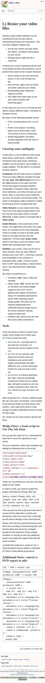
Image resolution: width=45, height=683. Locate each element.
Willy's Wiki (14, 3)
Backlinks (26, 666)
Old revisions (18, 666)
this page (18, 369)
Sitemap (26, 659)
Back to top (34, 666)
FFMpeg (8, 338)
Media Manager (18, 659)
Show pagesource (7, 666)
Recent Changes (7, 659)
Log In (42, 1)
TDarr (13, 354)
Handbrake (15, 342)
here (26, 435)
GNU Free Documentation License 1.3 (23, 674)
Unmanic (14, 375)
